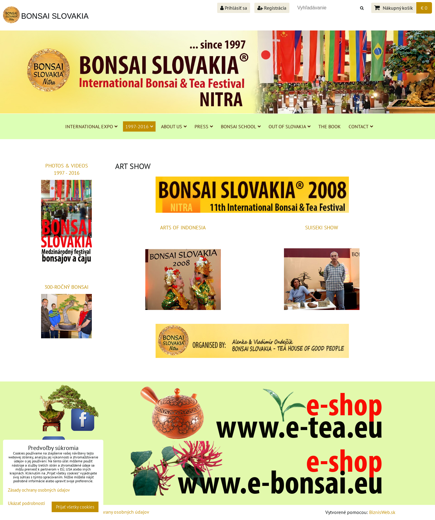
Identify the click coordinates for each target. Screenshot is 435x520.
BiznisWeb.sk (382, 512)
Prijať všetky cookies (75, 507)
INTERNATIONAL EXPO (91, 126)
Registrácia (271, 8)
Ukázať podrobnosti (26, 503)
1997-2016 (139, 126)
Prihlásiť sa (233, 8)
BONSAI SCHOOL (241, 126)
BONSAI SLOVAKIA (55, 16)
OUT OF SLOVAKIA (290, 126)
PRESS (204, 126)
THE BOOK (329, 126)
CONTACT (361, 126)
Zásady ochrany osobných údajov (115, 512)
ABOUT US (174, 126)
